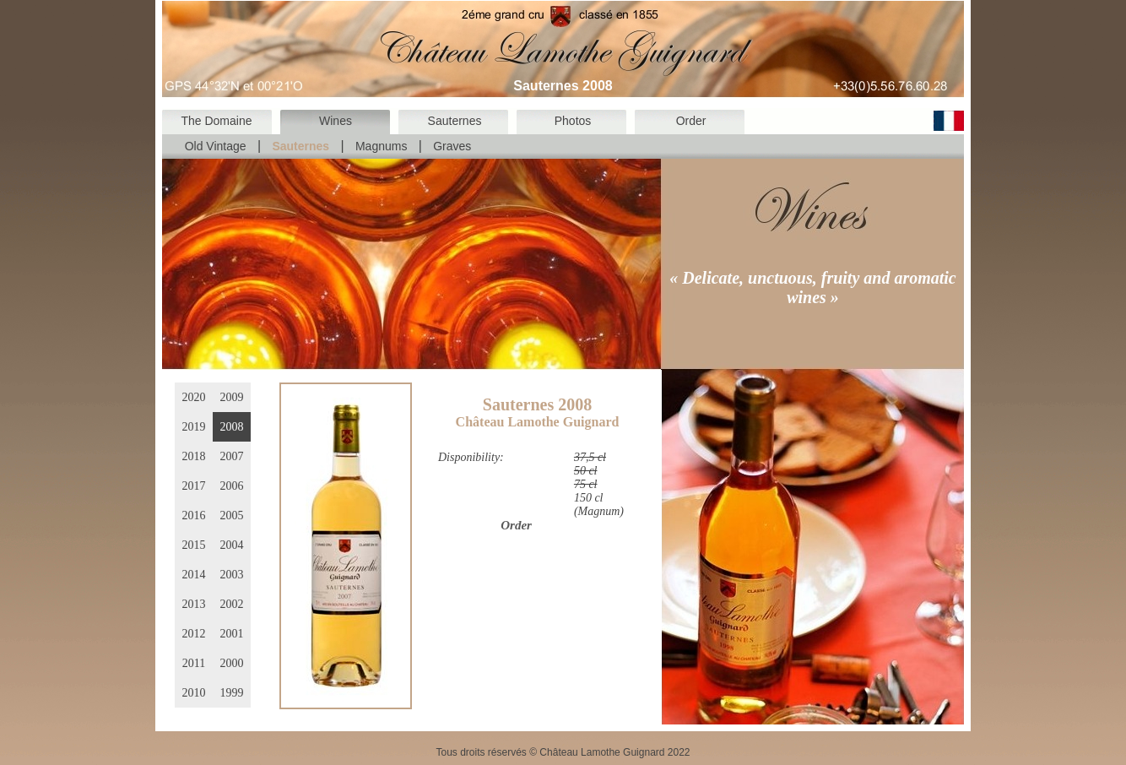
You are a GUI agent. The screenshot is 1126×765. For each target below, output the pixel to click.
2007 (232, 456)
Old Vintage (215, 146)
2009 (232, 397)
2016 (194, 515)
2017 (194, 486)
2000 (232, 663)
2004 (232, 545)
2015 (194, 545)
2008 (232, 426)
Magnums (381, 146)
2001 (232, 633)
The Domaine (216, 121)
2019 (194, 426)
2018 (194, 456)
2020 (194, 397)
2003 (232, 574)
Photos (573, 121)
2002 (232, 604)
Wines (335, 121)
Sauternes (455, 121)
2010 (194, 692)
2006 (232, 486)
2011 (193, 663)
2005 (232, 515)
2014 (194, 574)
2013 (194, 604)
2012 (194, 633)
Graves (452, 146)
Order (691, 121)
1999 (232, 692)
